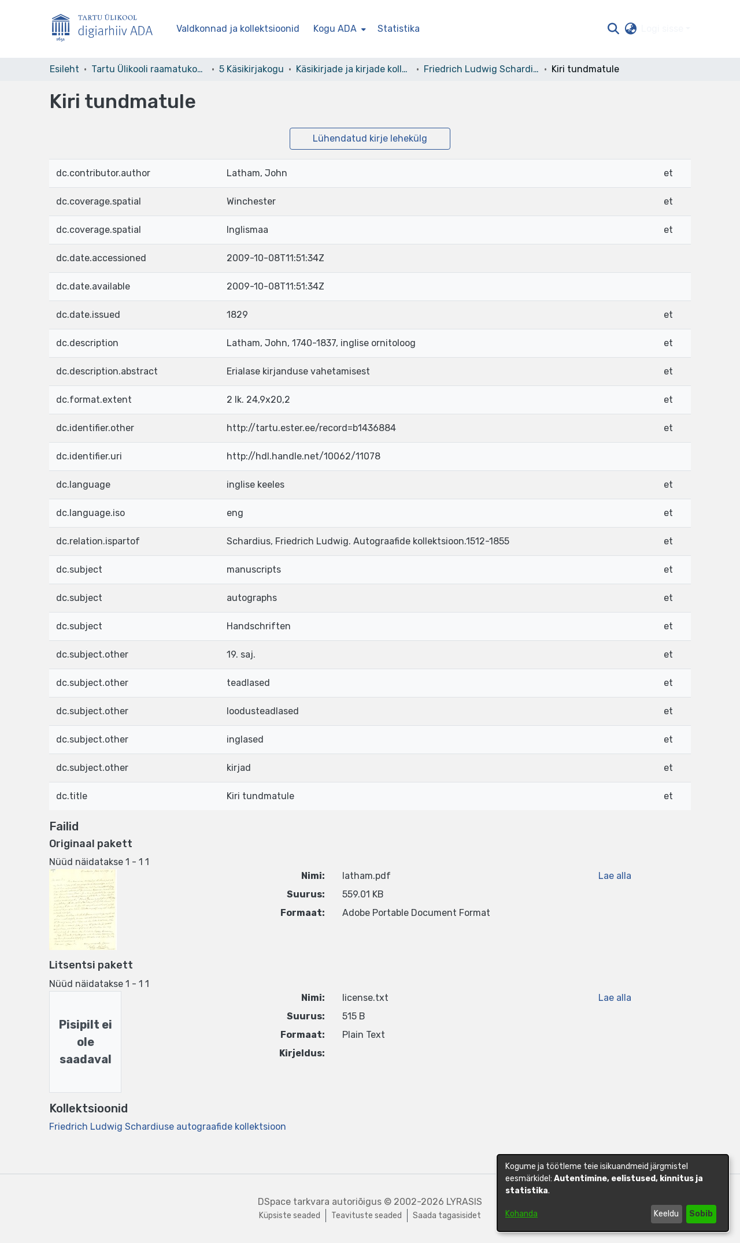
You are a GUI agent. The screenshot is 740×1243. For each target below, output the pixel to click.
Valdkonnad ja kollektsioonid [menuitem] (237, 28)
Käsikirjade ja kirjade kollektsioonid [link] (354, 69)
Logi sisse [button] (663, 28)
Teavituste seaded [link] (366, 1215)
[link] (167, 1126)
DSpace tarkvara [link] (294, 1201)
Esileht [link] (64, 69)
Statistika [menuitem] (399, 28)
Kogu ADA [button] (335, 28)
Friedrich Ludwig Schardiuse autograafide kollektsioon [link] (481, 69)
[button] (613, 29)
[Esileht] (107, 29)
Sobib (701, 1214)
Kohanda (521, 1214)
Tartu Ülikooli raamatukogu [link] (149, 69)
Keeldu (666, 1214)
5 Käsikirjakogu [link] (251, 69)
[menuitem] (338, 29)
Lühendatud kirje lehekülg (370, 138)
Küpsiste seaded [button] (289, 1215)
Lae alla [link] (614, 875)
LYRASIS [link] (464, 1201)
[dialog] (612, 1193)
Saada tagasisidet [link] (447, 1215)
